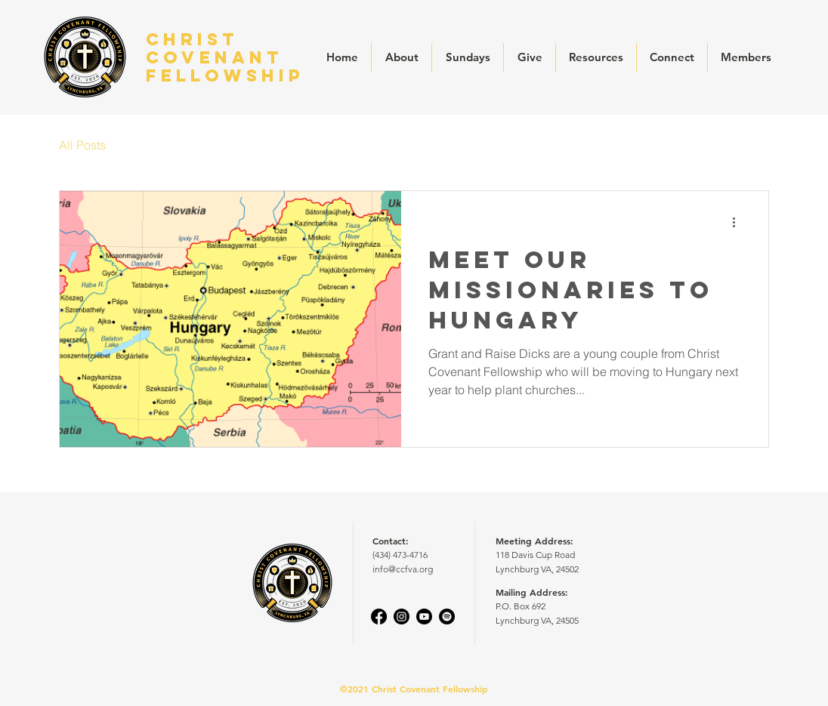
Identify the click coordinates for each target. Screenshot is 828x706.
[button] (401, 57)
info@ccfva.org (402, 569)
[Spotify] (447, 616)
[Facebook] (379, 616)
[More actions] (739, 222)
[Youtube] (424, 616)
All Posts (82, 145)
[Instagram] (401, 616)
